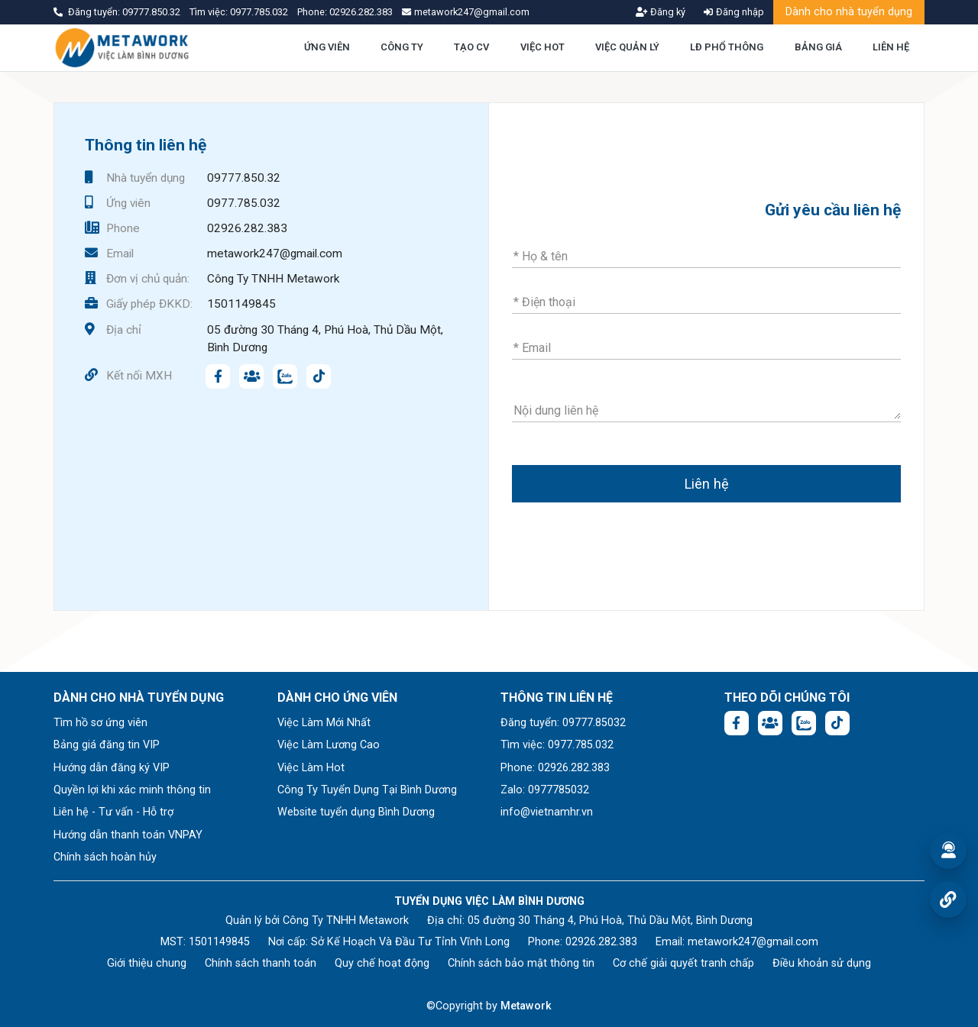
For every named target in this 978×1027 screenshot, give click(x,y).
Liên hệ (707, 484)
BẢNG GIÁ (818, 47)
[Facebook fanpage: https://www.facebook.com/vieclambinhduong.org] (218, 376)
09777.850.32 (152, 12)
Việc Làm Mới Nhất (324, 722)
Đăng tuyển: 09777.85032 (563, 722)
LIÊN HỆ (891, 47)
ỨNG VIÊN (327, 47)
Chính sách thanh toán (260, 963)
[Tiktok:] (318, 376)
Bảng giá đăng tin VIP (106, 744)
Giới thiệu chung (146, 963)
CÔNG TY (402, 47)
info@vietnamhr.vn (546, 812)
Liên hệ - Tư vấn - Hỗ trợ (113, 812)
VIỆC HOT (542, 47)
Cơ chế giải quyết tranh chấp (683, 963)
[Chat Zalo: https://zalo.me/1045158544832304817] (285, 376)
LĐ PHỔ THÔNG (726, 47)
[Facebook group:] (251, 376)
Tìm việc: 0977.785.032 (557, 744)
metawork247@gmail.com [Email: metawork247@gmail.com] (753, 941)
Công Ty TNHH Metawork (273, 279)
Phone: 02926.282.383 (555, 767)
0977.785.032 (260, 12)
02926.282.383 (361, 12)
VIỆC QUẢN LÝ (627, 47)
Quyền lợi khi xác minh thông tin (132, 789)
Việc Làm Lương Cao (328, 744)
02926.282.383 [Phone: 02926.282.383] (601, 941)
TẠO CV (471, 47)
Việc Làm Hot (311, 767)
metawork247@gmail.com (274, 253)
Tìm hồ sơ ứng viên (100, 722)
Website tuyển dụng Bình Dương (356, 812)
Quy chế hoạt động (382, 963)
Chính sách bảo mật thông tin (521, 963)
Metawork (526, 1006)
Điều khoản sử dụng (821, 963)
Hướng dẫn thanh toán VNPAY (127, 834)
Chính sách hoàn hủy (105, 857)
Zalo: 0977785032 (544, 789)
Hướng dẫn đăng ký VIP (111, 767)
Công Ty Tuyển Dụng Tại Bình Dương (367, 789)
